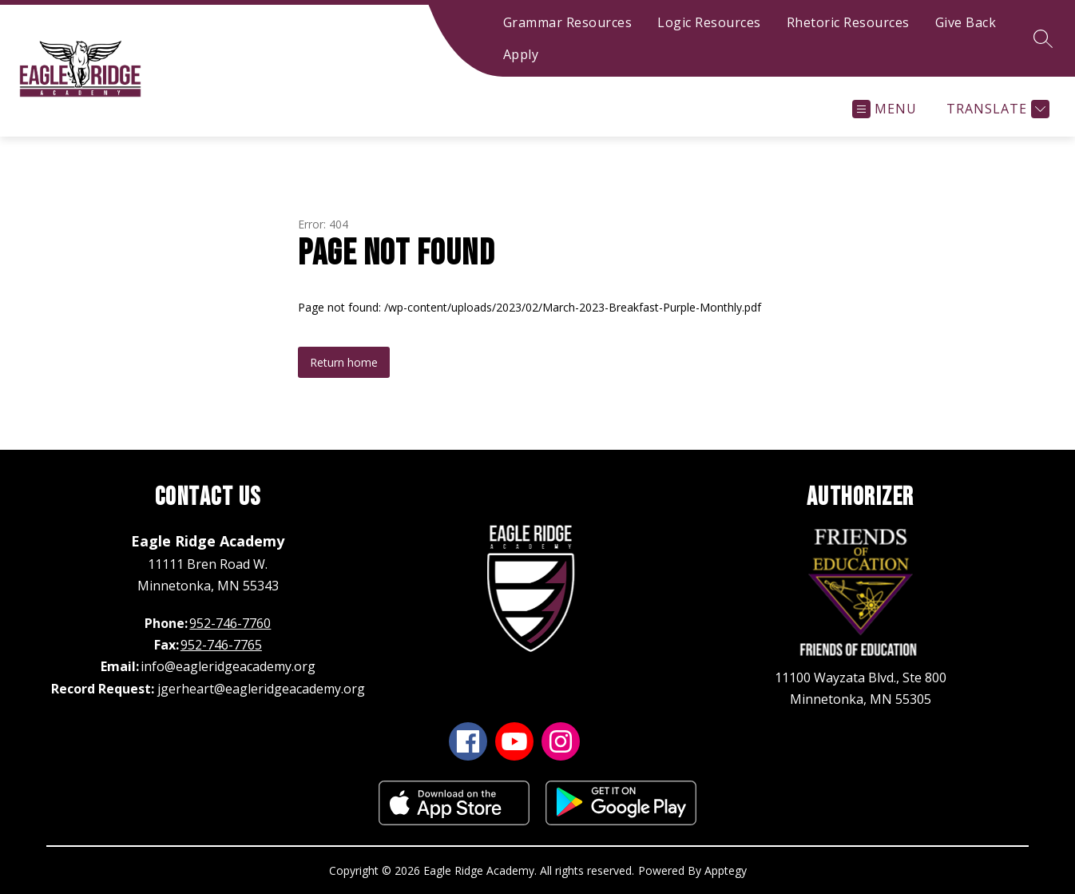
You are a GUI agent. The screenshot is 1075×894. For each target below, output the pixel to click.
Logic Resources (709, 22)
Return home (344, 362)
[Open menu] (884, 109)
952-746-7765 (221, 645)
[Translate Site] (995, 109)
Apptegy (725, 870)
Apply (521, 54)
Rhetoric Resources (848, 22)
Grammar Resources (568, 22)
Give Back (966, 22)
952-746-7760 (230, 623)
